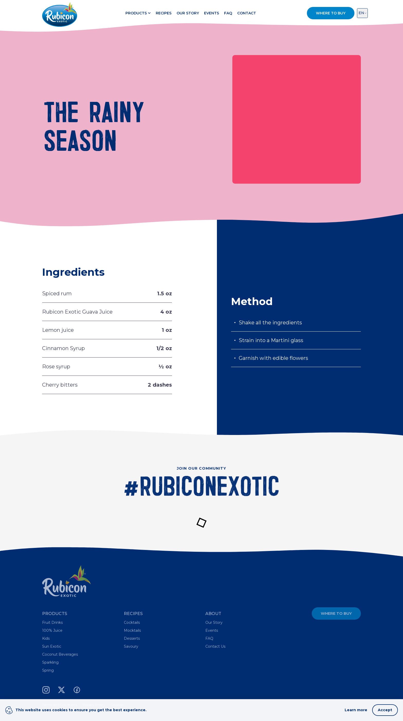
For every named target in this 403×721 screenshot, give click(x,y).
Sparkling (50, 662)
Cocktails (132, 622)
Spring (48, 670)
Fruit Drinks (52, 622)
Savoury (131, 646)
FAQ (228, 13)
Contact (246, 13)
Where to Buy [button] (330, 13)
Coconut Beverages (60, 654)
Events (211, 13)
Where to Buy (336, 613)
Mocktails (132, 630)
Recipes (163, 13)
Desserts (132, 638)
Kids (46, 638)
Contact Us (215, 646)
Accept (385, 710)
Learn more (356, 710)
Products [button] (138, 13)
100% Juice (52, 630)
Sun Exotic (51, 646)
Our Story (188, 13)
